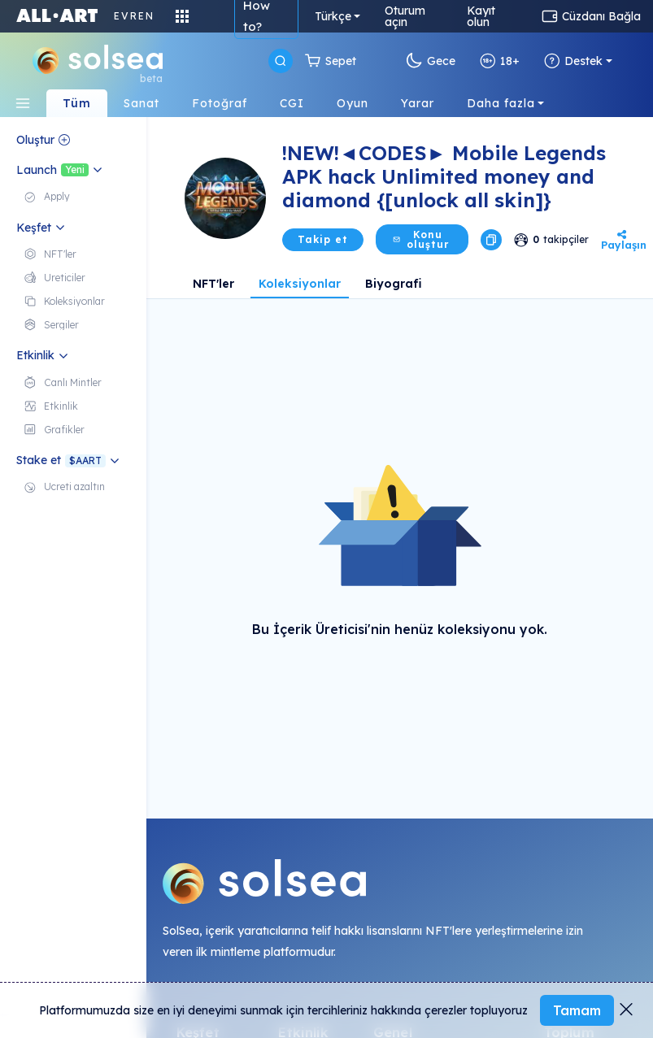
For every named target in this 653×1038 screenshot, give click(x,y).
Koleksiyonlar (300, 283)
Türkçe (333, 16)
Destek (573, 61)
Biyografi (393, 283)
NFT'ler (213, 283)
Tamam (577, 1010)
